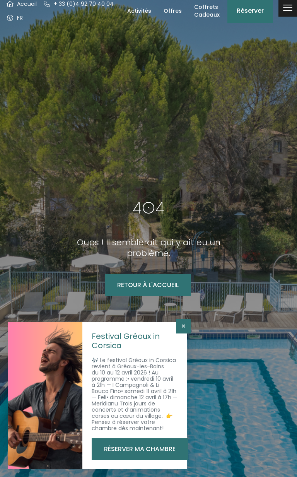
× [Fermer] (183, 326)
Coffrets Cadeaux (207, 11)
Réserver (250, 10)
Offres (173, 11)
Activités (139, 11)
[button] (14, 18)
